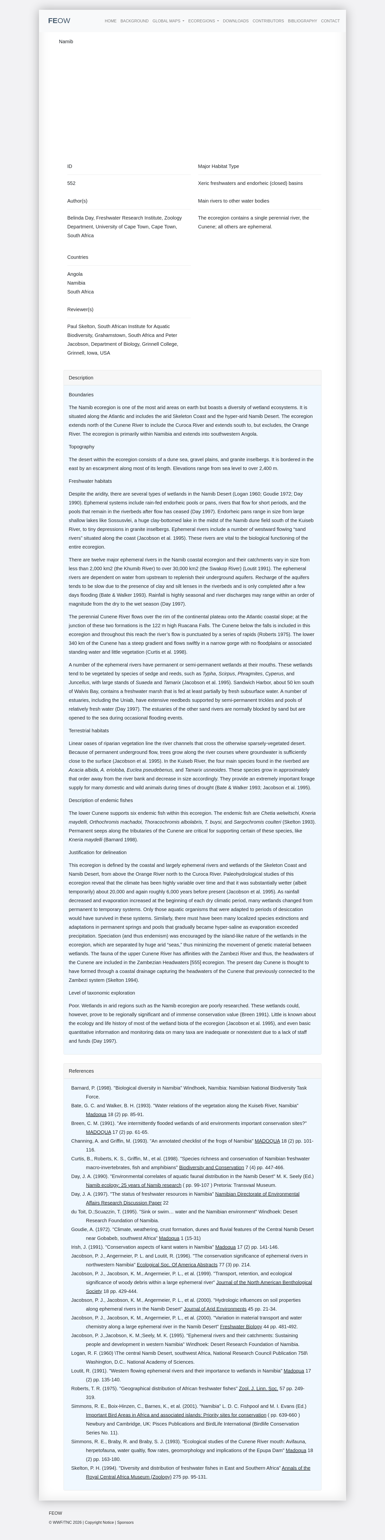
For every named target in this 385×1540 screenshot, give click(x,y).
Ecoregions (202, 21)
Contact (330, 21)
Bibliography (302, 21)
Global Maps (166, 21)
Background (135, 21)
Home (111, 21)
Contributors (268, 21)
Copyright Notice (99, 1522)
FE (59, 20)
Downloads (236, 21)
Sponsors (125, 1522)
